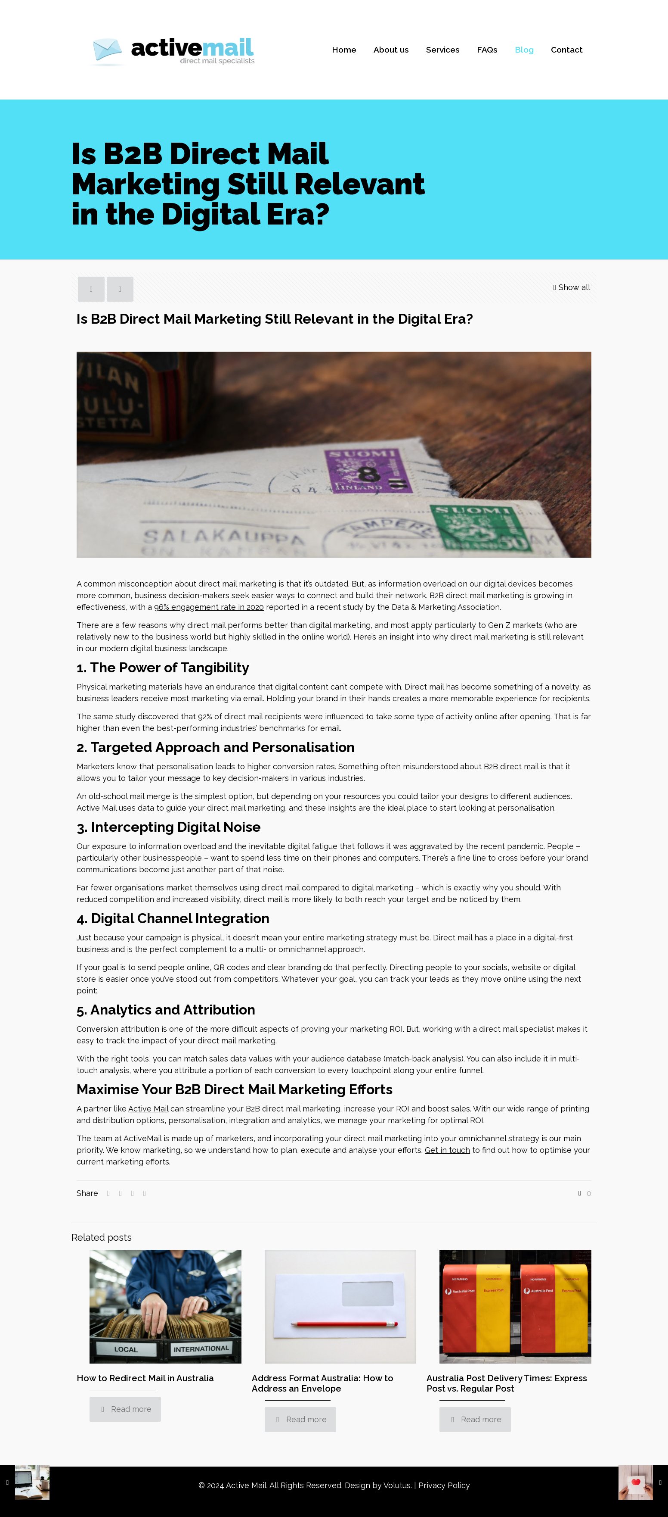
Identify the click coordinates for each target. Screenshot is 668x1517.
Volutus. (397, 1485)
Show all (570, 287)
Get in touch (447, 1150)
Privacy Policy (444, 1485)
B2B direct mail (511, 766)
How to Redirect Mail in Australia (145, 1378)
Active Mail (148, 1108)
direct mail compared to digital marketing (337, 887)
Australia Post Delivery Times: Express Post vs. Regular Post (507, 1383)
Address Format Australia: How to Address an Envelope (322, 1383)
